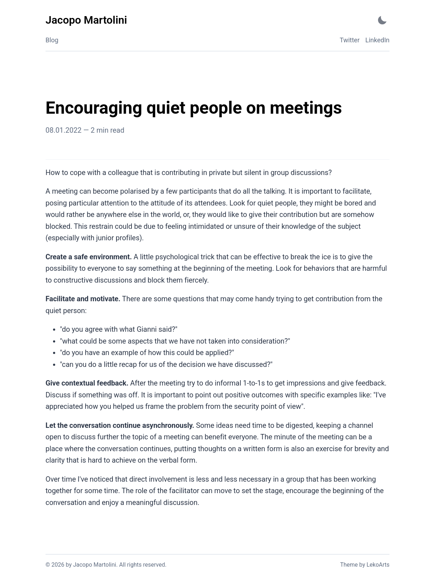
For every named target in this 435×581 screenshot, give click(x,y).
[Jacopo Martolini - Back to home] (86, 20)
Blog (52, 40)
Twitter (350, 40)
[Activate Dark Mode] (382, 20)
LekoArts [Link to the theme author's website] (378, 564)
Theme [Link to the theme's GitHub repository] (349, 564)
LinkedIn (377, 40)
